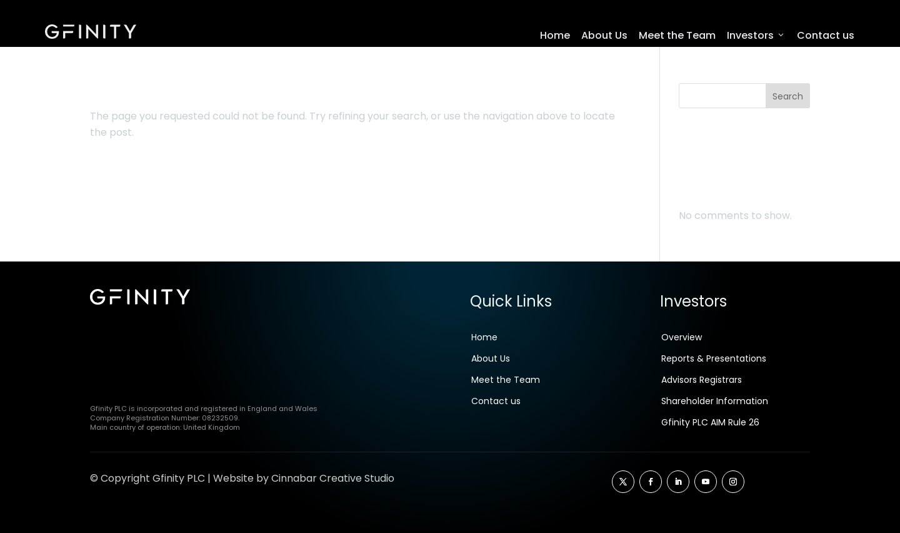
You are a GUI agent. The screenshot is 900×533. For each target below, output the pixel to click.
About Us (604, 35)
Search (787, 99)
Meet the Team (677, 35)
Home (555, 35)
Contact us (825, 35)
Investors (756, 36)
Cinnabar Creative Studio (332, 481)
